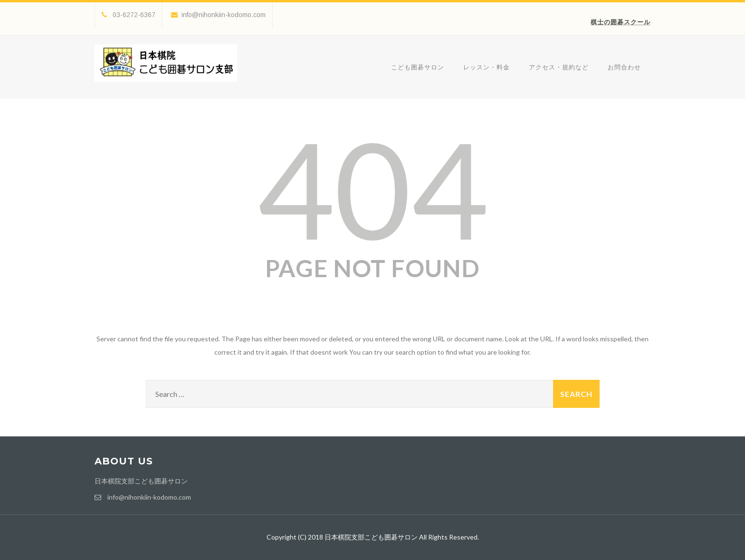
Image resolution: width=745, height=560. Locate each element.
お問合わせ (624, 67)
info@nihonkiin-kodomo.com (218, 15)
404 (372, 188)
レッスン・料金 (486, 67)
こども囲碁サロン (417, 67)
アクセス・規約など (559, 67)
